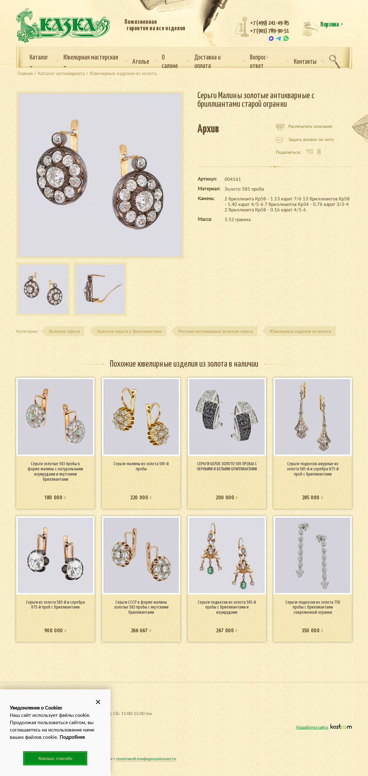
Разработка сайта (324, 727)
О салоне (170, 62)
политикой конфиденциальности (146, 758)
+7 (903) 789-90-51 (269, 31)
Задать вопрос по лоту (305, 139)
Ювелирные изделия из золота (300, 331)
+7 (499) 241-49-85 (269, 23)
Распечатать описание (304, 126)
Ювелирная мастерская (90, 61)
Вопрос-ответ (259, 62)
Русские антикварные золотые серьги (216, 331)
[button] (98, 701)
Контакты (305, 62)
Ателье (140, 62)
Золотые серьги (64, 331)
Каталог (39, 61)
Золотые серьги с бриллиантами (129, 331)
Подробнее (72, 737)
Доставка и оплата (207, 62)
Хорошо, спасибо (55, 758)
